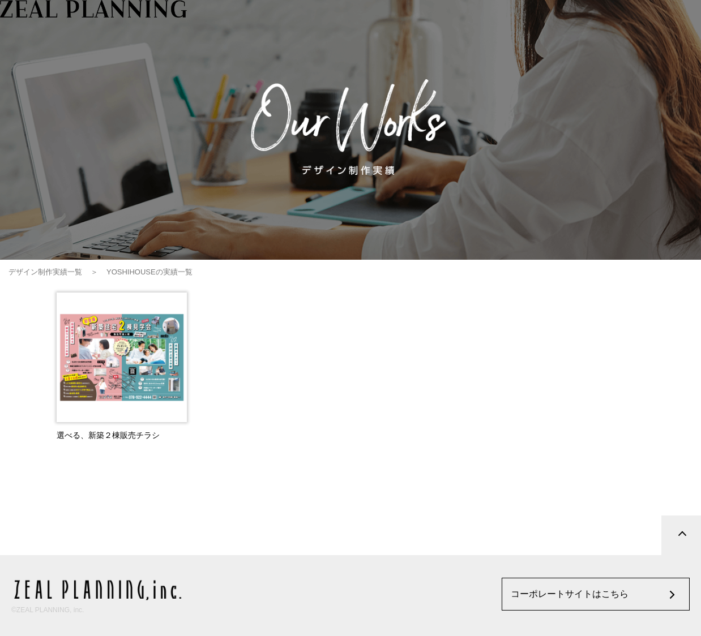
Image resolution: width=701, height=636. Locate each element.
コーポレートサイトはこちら (570, 594)
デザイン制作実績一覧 (45, 272)
